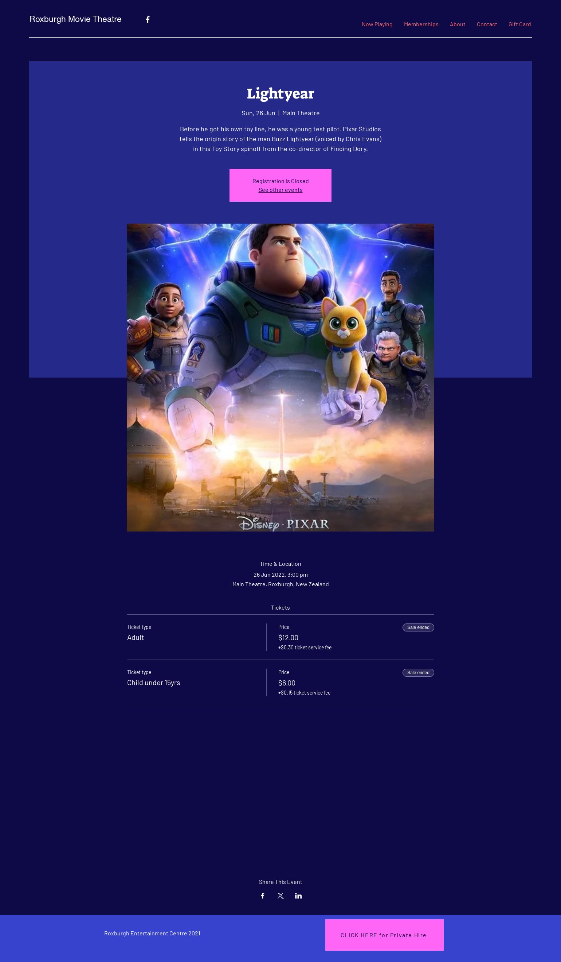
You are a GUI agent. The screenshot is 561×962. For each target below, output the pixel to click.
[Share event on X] (280, 896)
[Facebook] (147, 19)
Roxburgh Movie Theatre (75, 19)
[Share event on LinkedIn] (298, 896)
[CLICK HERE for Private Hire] (384, 935)
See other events (281, 189)
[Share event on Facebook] (262, 896)
